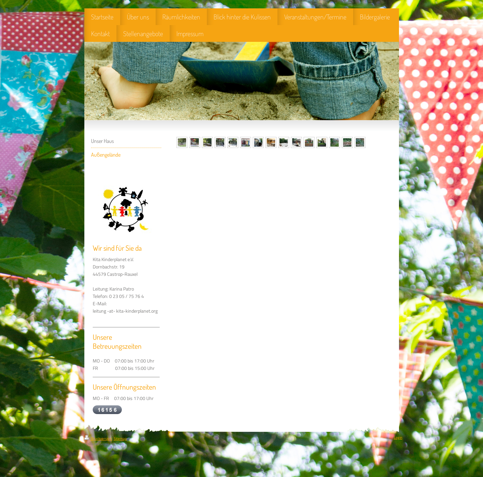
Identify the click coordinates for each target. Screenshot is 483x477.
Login (398, 437)
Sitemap (120, 438)
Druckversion (98, 438)
